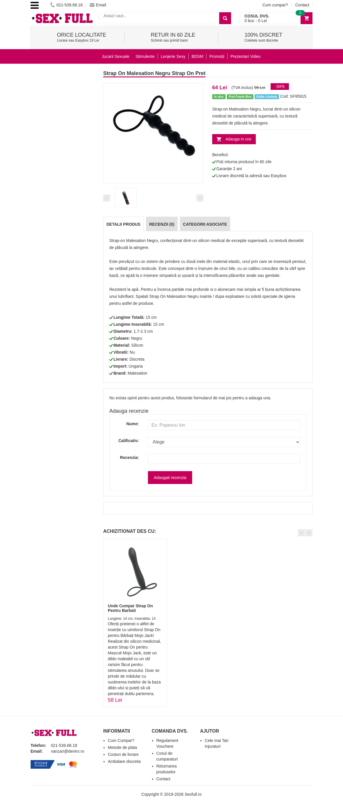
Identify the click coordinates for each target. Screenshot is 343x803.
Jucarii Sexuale (115, 56)
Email (98, 5)
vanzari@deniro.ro (67, 751)
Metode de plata (122, 747)
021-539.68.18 (66, 5)
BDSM (197, 56)
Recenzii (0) (161, 224)
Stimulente (145, 56)
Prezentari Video (245, 56)
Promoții (216, 56)
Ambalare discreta (124, 761)
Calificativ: (128, 440)
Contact (302, 5)
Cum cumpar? (275, 5)
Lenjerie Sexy (173, 56)
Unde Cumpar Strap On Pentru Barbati (130, 608)
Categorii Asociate (205, 224)
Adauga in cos (238, 139)
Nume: (132, 423)
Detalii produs (123, 224)
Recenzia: (129, 457)
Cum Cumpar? (121, 740)
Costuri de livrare (123, 754)
